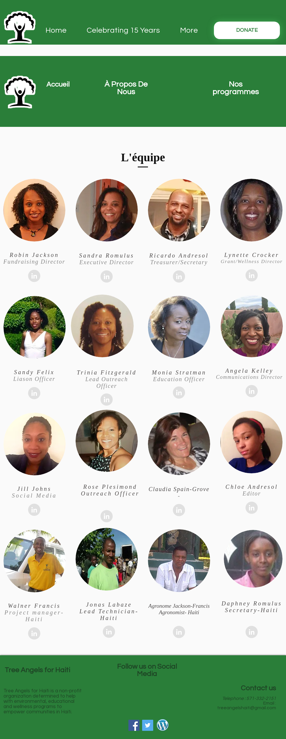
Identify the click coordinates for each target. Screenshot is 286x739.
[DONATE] (247, 30)
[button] (58, 84)
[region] (126, 112)
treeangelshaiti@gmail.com (246, 707)
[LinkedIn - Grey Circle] (34, 276)
